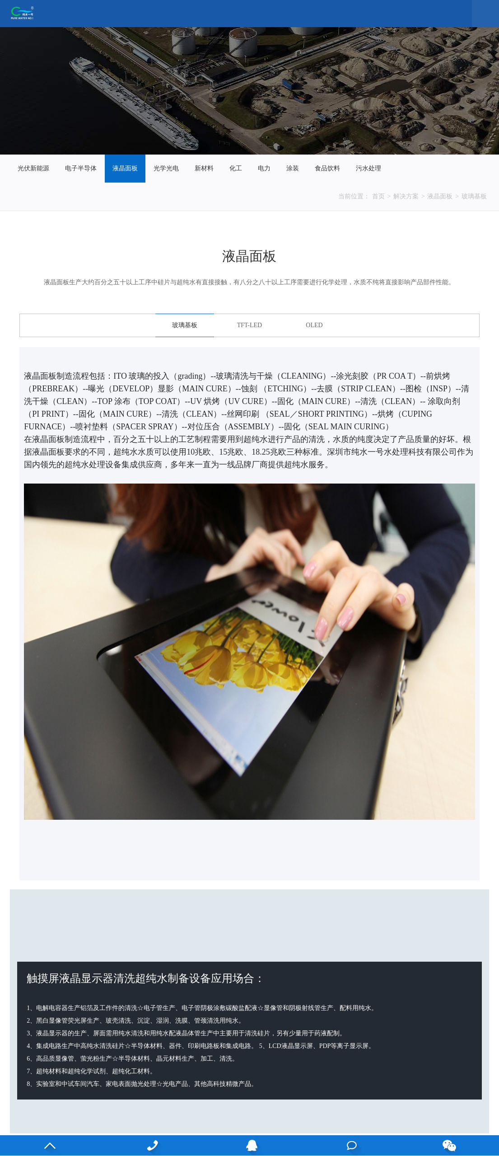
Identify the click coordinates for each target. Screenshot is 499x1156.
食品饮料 (327, 168)
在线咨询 (351, 1145)
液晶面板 (125, 168)
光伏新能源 (33, 168)
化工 (235, 168)
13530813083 (152, 1145)
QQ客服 (252, 1145)
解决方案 (406, 196)
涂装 (292, 168)
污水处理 (368, 168)
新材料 (204, 168)
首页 (378, 196)
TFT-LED (249, 325)
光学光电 (166, 168)
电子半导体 (81, 168)
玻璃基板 (474, 196)
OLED (314, 325)
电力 (264, 168)
